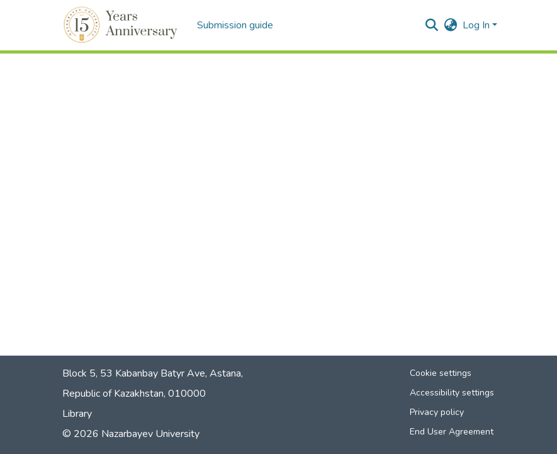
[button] (122, 25)
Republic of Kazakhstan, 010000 (134, 393)
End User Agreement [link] (451, 432)
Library (77, 414)
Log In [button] (477, 25)
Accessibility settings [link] (452, 393)
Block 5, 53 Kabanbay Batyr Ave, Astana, (152, 373)
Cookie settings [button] (440, 373)
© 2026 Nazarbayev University (131, 434)
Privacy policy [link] (437, 412)
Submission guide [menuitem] (235, 25)
